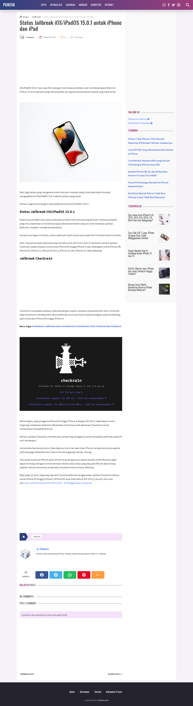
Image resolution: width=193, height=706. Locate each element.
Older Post (115, 674)
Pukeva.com (104, 700)
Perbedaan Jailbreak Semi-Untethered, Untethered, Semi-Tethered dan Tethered (76, 326)
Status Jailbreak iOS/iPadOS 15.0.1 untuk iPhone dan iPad (71, 25)
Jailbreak (70, 5)
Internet (109, 5)
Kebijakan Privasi (114, 691)
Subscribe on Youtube (140, 122)
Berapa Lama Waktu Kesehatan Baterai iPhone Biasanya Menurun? (140, 287)
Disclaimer (85, 691)
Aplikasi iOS (56, 5)
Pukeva (44, 549)
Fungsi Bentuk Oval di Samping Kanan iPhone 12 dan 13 (140, 253)
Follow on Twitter (138, 119)
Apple (43, 5)
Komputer (96, 5)
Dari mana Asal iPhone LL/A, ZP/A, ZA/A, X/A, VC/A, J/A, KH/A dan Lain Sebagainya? (141, 217)
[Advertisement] (71, 63)
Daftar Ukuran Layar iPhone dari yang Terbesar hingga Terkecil (141, 271)
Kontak (98, 691)
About (72, 691)
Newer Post (27, 674)
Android (83, 5)
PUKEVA (9, 4)
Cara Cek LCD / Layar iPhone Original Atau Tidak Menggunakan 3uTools (141, 235)
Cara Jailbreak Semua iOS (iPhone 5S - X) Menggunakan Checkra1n (58, 482)
